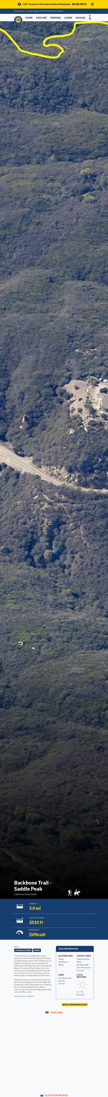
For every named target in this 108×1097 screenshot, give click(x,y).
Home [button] (29, 17)
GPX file (61, 984)
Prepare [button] (55, 17)
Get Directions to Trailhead (24, 996)
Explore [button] (41, 17)
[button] (8, 460)
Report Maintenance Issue (75, 1005)
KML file (61, 981)
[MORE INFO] (79, 4)
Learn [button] (68, 17)
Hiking (37, 950)
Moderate (81, 995)
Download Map (64, 978)
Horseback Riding (23, 950)
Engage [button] (80, 17)
